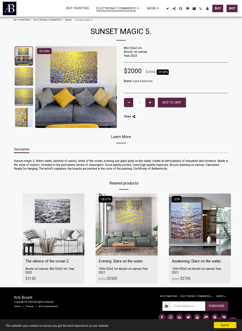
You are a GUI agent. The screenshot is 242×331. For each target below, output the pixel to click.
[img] (53, 224)
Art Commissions (48, 306)
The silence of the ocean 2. (47, 261)
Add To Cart (172, 102)
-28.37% (105, 199)
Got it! (225, 325)
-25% (176, 199)
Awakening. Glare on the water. (197, 261)
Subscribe (217, 306)
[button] (167, 8)
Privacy (30, 306)
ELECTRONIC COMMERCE (47, 19)
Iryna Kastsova (142, 81)
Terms (17, 306)
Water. (68, 19)
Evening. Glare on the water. (121, 261)
